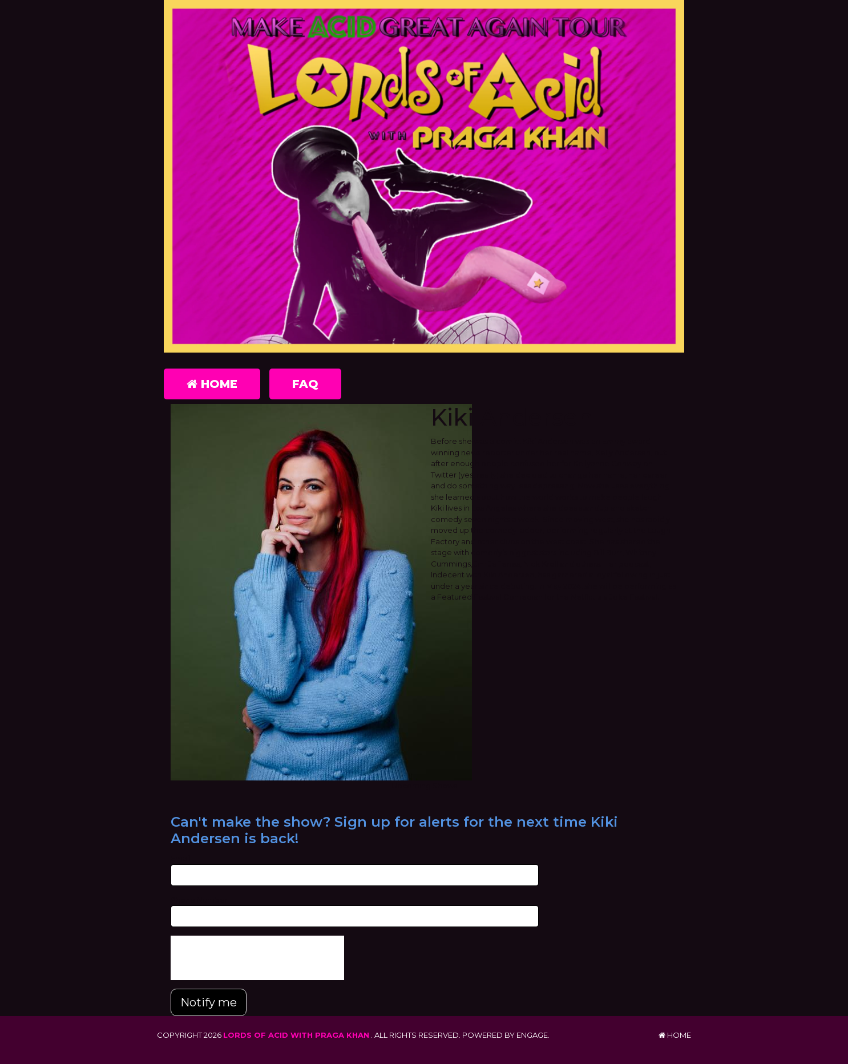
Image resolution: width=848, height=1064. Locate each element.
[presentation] (257, 958)
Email (181, 858)
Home (212, 384)
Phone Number (199, 899)
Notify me (208, 1002)
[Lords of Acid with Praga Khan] (424, 176)
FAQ (305, 384)
